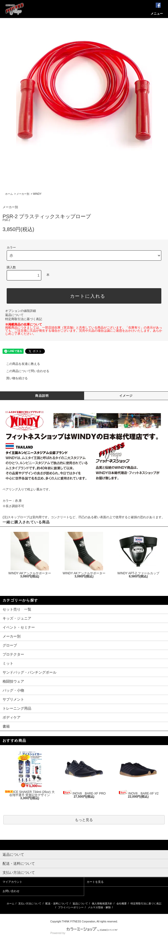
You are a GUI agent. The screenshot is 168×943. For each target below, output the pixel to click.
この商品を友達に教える (20, 364)
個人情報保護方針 (102, 903)
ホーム (9, 193)
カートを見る (95, 881)
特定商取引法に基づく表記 (23, 319)
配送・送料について (56, 903)
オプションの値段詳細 (20, 311)
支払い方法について (29, 903)
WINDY (37, 193)
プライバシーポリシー (71, 907)
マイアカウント (12, 881)
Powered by (83, 933)
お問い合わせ (11, 891)
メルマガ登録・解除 (99, 907)
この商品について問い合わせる (24, 371)
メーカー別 (22, 193)
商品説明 (42, 395)
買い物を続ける (14, 378)
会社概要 (121, 903)
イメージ (126, 395)
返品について (14, 315)
